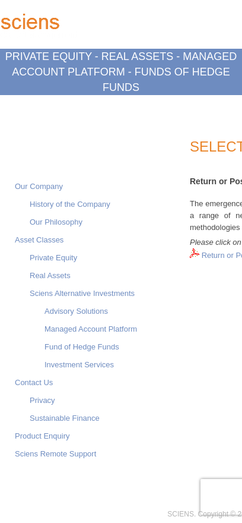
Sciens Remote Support (55, 453)
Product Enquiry (42, 435)
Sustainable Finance (65, 418)
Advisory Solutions (76, 311)
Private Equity (53, 257)
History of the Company (70, 204)
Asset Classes (39, 239)
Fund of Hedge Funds (81, 346)
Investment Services (79, 364)
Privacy (42, 400)
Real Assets (50, 275)
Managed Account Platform (90, 328)
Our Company (39, 186)
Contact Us (34, 382)
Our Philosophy (56, 222)
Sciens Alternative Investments (82, 293)
